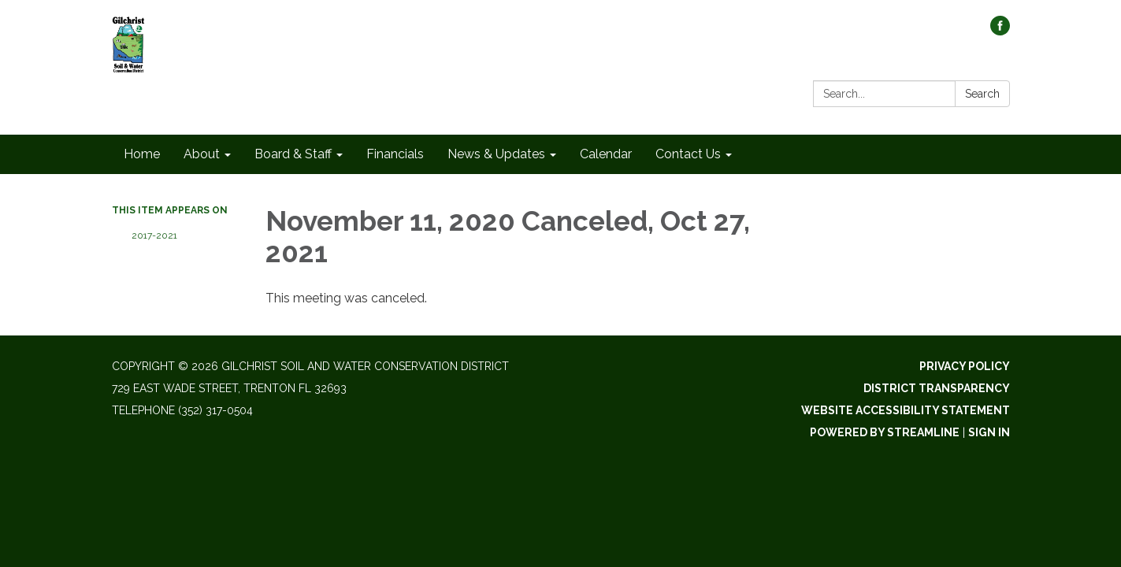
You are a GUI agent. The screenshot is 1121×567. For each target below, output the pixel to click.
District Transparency (936, 388)
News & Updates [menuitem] (496, 153)
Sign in (989, 432)
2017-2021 (154, 235)
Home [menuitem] (142, 153)
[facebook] (1000, 31)
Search (982, 93)
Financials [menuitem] (395, 153)
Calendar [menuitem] (606, 153)
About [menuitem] (202, 153)
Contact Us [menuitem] (688, 153)
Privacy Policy (964, 366)
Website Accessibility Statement (905, 410)
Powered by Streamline (885, 432)
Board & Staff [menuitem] (293, 153)
